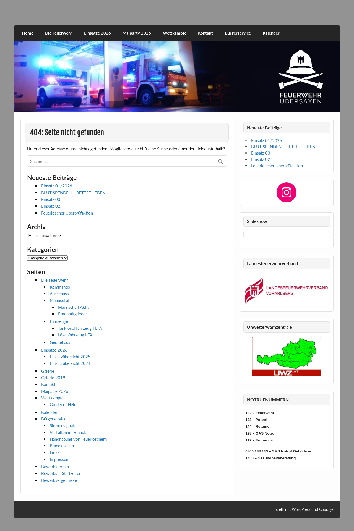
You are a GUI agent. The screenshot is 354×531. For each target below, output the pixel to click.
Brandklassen (62, 445)
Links (54, 452)
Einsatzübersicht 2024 (70, 363)
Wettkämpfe (174, 32)
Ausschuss (59, 293)
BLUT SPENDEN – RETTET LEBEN (73, 192)
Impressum (59, 459)
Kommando (60, 286)
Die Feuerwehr (58, 32)
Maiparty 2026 (137, 32)
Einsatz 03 (50, 199)
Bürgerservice (238, 32)
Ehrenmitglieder (72, 313)
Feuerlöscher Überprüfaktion (67, 212)
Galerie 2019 (53, 377)
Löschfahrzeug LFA (75, 334)
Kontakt (205, 32)
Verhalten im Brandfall (70, 432)
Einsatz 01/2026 (56, 185)
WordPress (301, 509)
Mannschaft (60, 300)
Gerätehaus (60, 342)
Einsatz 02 (50, 205)
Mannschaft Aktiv (74, 307)
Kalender (271, 32)
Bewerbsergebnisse (59, 480)
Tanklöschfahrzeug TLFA (80, 328)
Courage (326, 509)
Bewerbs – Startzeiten (61, 473)
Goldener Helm (63, 404)
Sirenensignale (63, 425)
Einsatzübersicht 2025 (70, 356)
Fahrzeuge (59, 321)
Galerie (47, 370)
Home (27, 32)
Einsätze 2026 (97, 32)
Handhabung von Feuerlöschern (78, 438)
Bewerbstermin (55, 466)
